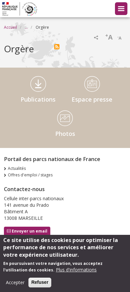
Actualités (17, 168)
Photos (65, 134)
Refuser (39, 283)
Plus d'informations (76, 271)
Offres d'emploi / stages (30, 175)
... (26, 27)
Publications (38, 99)
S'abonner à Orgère (56, 46)
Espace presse (92, 99)
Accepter (15, 284)
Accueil (10, 27)
